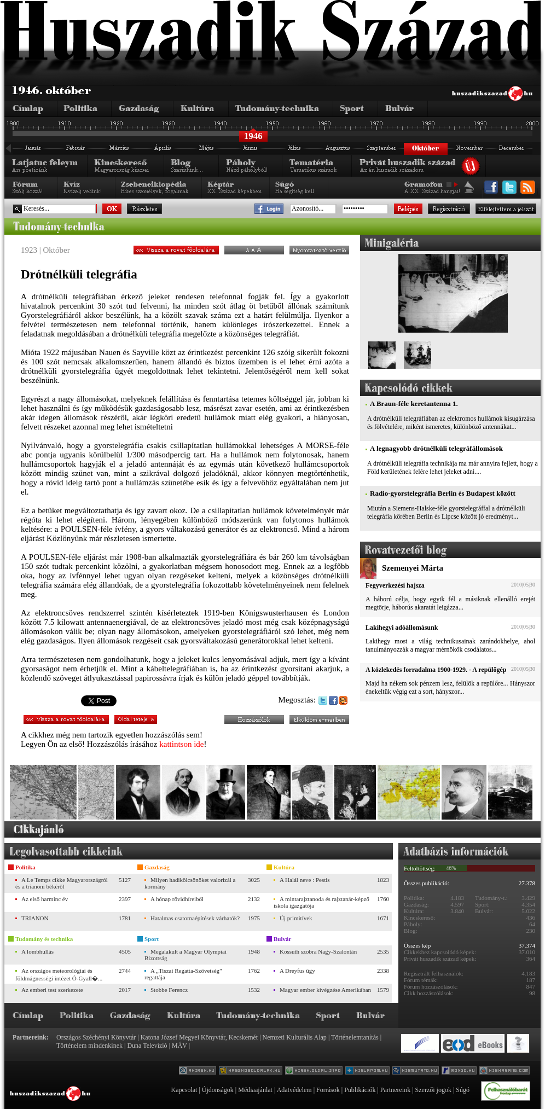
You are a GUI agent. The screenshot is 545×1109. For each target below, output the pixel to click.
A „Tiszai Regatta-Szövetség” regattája (183, 973)
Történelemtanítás (355, 1037)
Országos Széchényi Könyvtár (96, 1037)
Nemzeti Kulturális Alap (295, 1037)
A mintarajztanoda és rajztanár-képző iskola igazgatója (321, 902)
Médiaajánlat (255, 1090)
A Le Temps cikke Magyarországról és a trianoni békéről (61, 883)
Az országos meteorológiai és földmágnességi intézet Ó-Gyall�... (58, 974)
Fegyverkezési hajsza (395, 585)
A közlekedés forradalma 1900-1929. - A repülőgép (436, 669)
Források (328, 1090)
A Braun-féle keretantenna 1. (414, 403)
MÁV (179, 1045)
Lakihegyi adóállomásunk (402, 627)
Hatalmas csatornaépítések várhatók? (195, 918)
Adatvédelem (294, 1090)
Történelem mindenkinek (89, 1045)
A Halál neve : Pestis (305, 879)
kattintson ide (181, 744)
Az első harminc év (44, 899)
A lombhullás (37, 951)
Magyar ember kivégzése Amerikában (325, 989)
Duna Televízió (147, 1045)
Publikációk (359, 1090)
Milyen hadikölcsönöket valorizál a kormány (189, 883)
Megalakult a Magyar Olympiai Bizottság (185, 954)
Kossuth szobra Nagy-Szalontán (318, 951)
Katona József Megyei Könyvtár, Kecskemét (199, 1037)
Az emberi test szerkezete (52, 989)
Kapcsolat (184, 1090)
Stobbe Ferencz (169, 989)
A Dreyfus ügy (297, 970)
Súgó (462, 1090)
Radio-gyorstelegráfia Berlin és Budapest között (442, 493)
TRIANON (35, 918)
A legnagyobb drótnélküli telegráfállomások (436, 448)
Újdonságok (218, 1090)
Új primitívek (296, 918)
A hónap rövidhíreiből (177, 899)
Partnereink (395, 1090)
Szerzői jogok (433, 1090)
